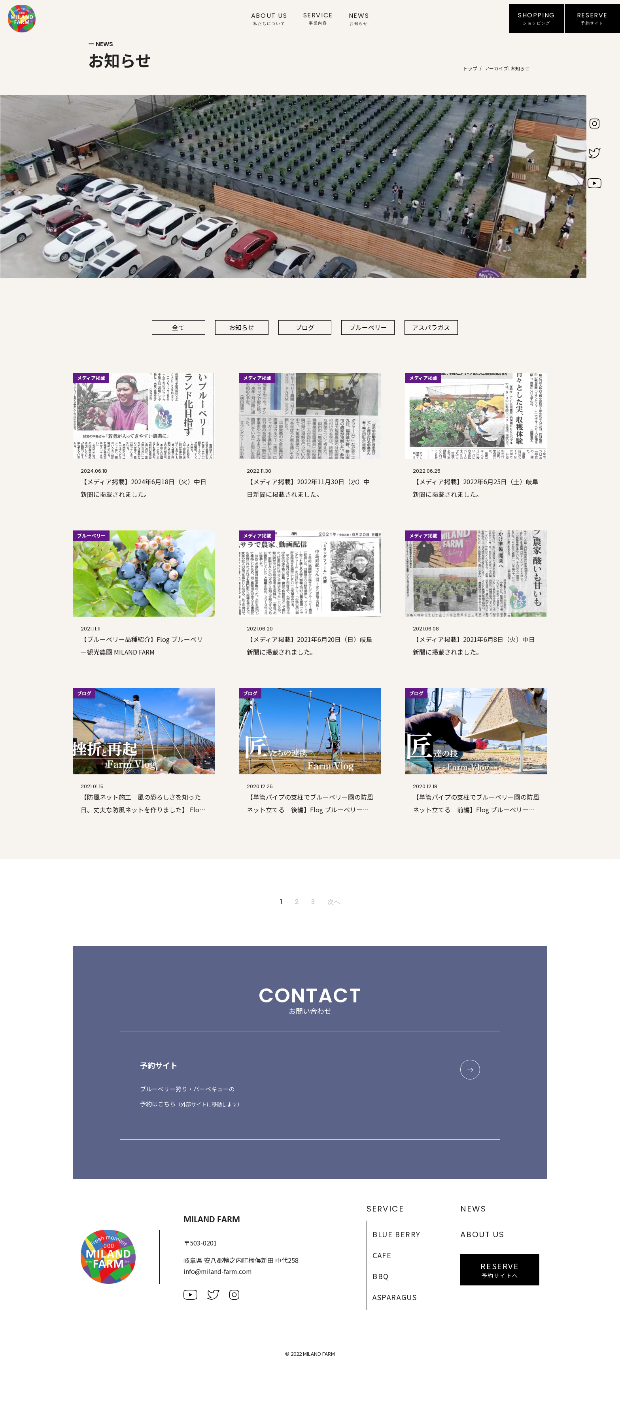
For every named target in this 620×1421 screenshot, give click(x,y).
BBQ (380, 1276)
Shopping (536, 18)
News (359, 19)
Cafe (381, 1255)
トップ (470, 68)
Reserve (592, 18)
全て (178, 327)
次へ (333, 902)
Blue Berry (396, 1234)
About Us (269, 19)
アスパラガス (432, 327)
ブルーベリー (369, 327)
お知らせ (242, 327)
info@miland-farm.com (217, 1271)
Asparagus (394, 1297)
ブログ (305, 327)
